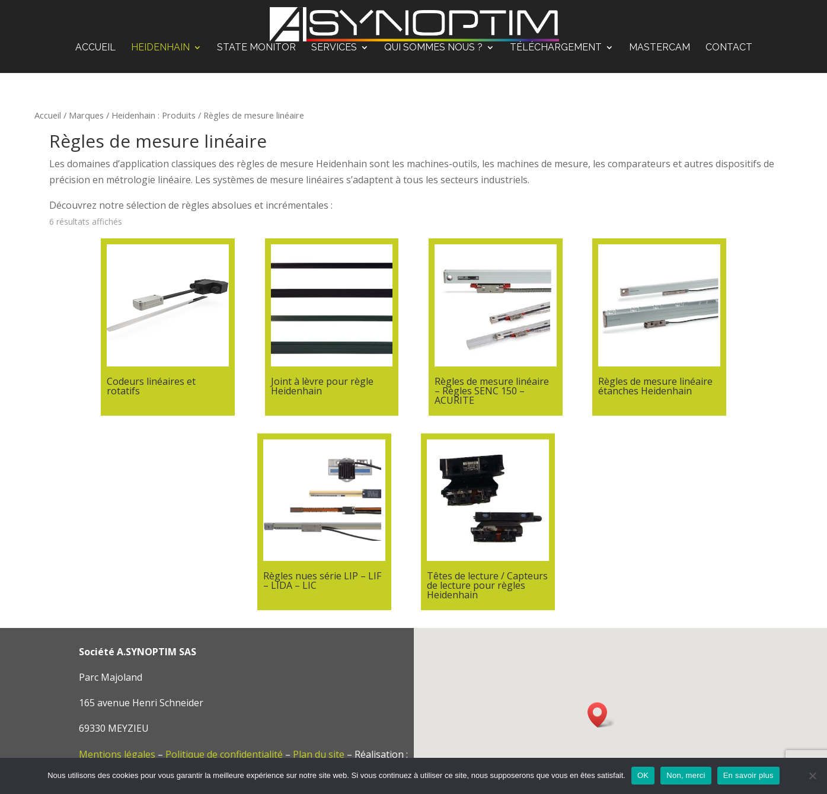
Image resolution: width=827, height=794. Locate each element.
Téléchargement (556, 48)
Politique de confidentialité (224, 754)
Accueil (95, 48)
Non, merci (685, 775)
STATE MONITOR (256, 48)
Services (334, 48)
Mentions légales (117, 754)
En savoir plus (748, 775)
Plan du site (318, 754)
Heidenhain (160, 48)
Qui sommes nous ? (433, 48)
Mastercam (659, 48)
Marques (86, 115)
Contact (728, 48)
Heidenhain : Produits (153, 115)
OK (643, 775)
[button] (601, 715)
